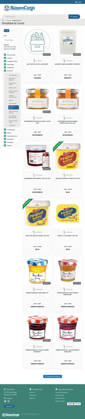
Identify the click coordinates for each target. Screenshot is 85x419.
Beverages (10, 139)
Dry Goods (10, 70)
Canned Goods (12, 75)
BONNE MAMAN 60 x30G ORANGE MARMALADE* (67, 293)
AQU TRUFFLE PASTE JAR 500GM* (37, 64)
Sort (5, 35)
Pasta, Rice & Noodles (12, 79)
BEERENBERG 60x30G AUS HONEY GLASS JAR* (37, 122)
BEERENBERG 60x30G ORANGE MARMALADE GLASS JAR (67, 122)
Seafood (9, 58)
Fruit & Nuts (12, 125)
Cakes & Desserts (12, 136)
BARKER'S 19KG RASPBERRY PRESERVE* (67, 64)
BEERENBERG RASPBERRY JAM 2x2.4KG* (37, 178)
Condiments (10, 67)
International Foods (12, 83)
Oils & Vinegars (12, 103)
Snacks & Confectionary (13, 96)
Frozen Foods (11, 129)
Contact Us (9, 406)
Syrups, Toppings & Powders (13, 91)
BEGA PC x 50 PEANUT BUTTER (68, 236)
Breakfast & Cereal (12, 107)
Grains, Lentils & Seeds (13, 121)
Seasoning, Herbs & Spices (13, 112)
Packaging (10, 142)
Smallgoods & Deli (12, 61)
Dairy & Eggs (10, 64)
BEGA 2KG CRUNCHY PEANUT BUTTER (68, 178)
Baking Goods (12, 87)
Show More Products (53, 376)
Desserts (11, 100)
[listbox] (11, 39)
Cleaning (9, 145)
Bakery (9, 133)
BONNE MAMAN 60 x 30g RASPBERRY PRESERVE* (68, 351)
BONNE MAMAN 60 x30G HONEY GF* (37, 293)
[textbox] (33, 9)
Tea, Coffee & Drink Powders (12, 116)
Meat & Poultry (11, 55)
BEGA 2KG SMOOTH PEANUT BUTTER (37, 236)
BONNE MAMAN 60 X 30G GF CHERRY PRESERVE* (37, 351)
